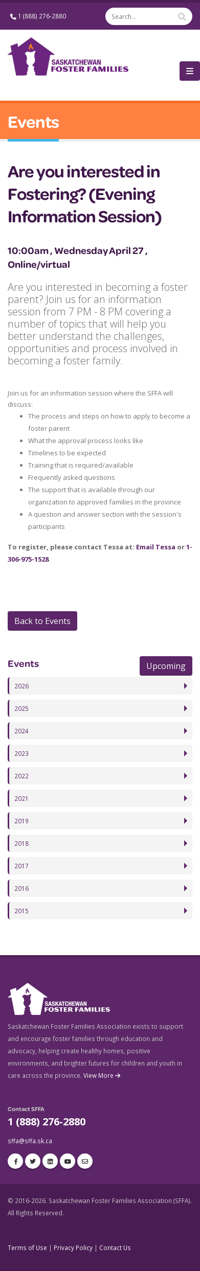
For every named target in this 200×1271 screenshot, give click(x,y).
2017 (21, 866)
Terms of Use (27, 1247)
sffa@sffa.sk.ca (30, 1141)
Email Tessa (155, 546)
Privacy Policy (73, 1247)
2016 (21, 888)
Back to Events (42, 621)
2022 (21, 776)
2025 (21, 708)
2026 (21, 686)
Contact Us (115, 1247)
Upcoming (166, 666)
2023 (21, 753)
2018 (21, 843)
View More (102, 1075)
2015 (21, 911)
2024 (21, 731)
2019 (21, 821)
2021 (21, 798)
